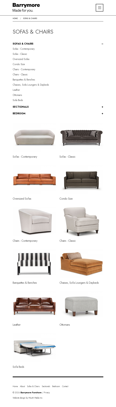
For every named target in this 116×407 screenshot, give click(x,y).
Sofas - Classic (20, 54)
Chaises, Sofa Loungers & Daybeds (31, 85)
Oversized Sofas (21, 59)
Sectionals (21, 107)
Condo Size (19, 64)
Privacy (47, 392)
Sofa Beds (18, 100)
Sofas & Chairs (30, 18)
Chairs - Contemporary (24, 69)
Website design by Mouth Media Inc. (28, 397)
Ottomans (17, 95)
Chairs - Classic (20, 74)
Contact (65, 386)
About (22, 386)
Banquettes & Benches (24, 79)
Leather (16, 90)
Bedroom (19, 113)
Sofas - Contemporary (24, 49)
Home (15, 18)
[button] (58, 44)
